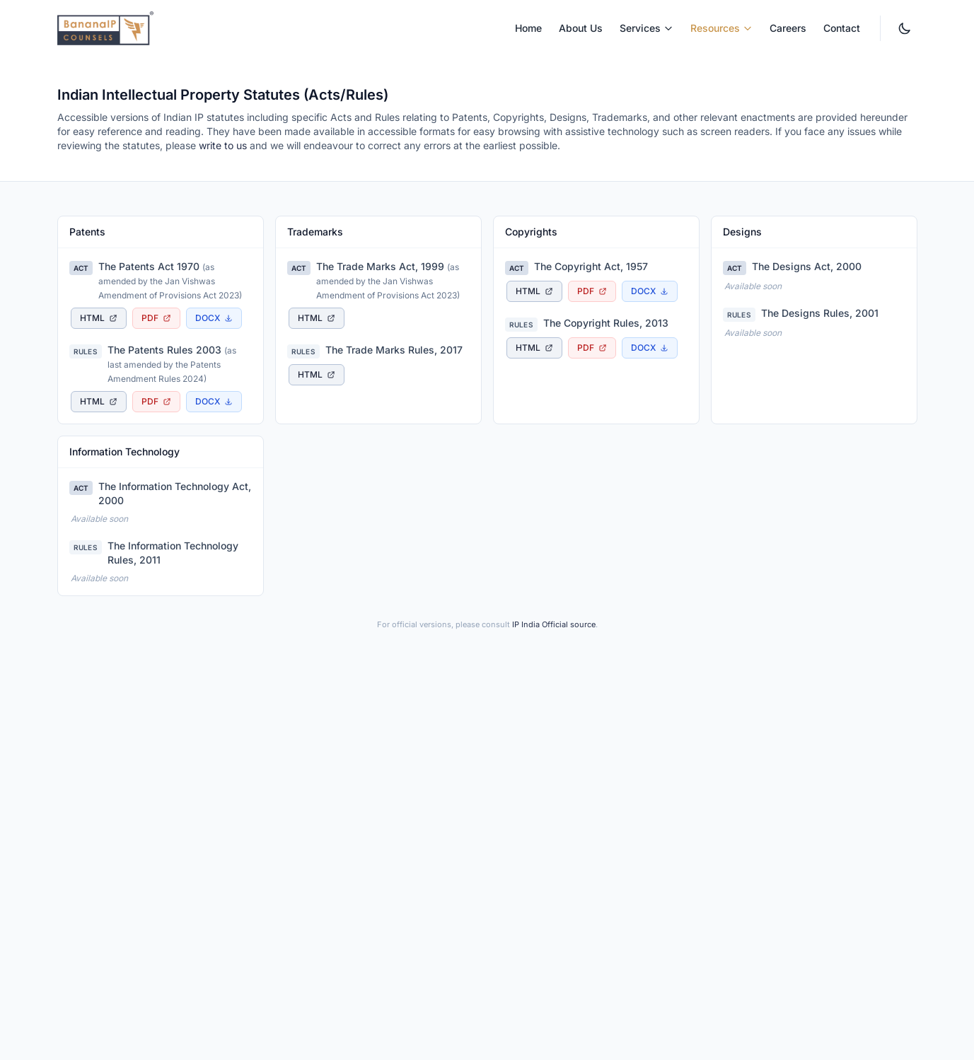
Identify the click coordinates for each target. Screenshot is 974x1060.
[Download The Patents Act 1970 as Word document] (214, 318)
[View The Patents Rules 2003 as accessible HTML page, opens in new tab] (99, 401)
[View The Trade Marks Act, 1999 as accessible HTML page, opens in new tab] (316, 318)
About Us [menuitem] (581, 28)
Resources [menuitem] (721, 28)
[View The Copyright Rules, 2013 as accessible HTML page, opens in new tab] (534, 348)
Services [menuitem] (646, 28)
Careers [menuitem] (788, 28)
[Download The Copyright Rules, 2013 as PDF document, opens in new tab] (592, 348)
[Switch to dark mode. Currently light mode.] (904, 28)
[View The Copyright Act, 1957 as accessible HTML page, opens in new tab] (534, 291)
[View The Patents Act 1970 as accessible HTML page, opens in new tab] (99, 318)
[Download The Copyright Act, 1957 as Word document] (650, 291)
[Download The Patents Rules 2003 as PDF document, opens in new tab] (156, 401)
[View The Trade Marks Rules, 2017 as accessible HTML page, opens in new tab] (316, 374)
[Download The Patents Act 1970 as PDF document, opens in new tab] (156, 318)
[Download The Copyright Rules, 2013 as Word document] (650, 348)
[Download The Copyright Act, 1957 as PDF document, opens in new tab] (592, 291)
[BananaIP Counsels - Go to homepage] (105, 28)
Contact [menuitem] (841, 28)
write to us (223, 145)
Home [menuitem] (528, 28)
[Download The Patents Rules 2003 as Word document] (214, 401)
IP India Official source (554, 624)
